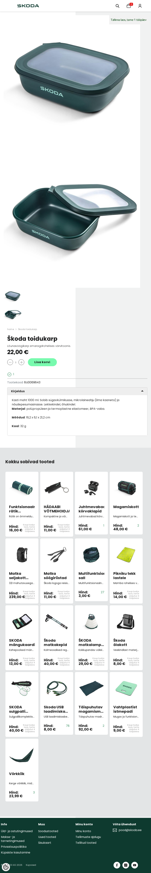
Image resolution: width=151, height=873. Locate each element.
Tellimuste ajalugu (88, 837)
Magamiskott (126, 507)
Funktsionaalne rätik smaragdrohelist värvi (22, 509)
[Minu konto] (140, 5)
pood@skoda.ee (130, 830)
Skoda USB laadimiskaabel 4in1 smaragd (57, 709)
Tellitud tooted (86, 843)
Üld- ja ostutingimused (17, 831)
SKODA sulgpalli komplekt (18, 709)
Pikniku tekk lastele (124, 575)
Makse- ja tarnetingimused (12, 839)
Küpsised (31, 864)
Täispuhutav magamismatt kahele (91, 709)
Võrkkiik (16, 774)
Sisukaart (44, 843)
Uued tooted (47, 837)
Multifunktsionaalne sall (91, 575)
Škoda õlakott (120, 642)
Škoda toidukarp (27, 329)
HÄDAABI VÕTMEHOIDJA (57, 509)
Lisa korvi (42, 362)
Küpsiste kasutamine (15, 852)
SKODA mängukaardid (22, 642)
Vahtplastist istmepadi (125, 709)
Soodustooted (48, 831)
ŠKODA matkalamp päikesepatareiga (91, 642)
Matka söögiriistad (55, 575)
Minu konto (83, 831)
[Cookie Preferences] (6, 867)
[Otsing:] (117, 6)
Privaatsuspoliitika (13, 847)
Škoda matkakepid (55, 642)
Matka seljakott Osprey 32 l (19, 575)
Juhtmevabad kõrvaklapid (91, 509)
